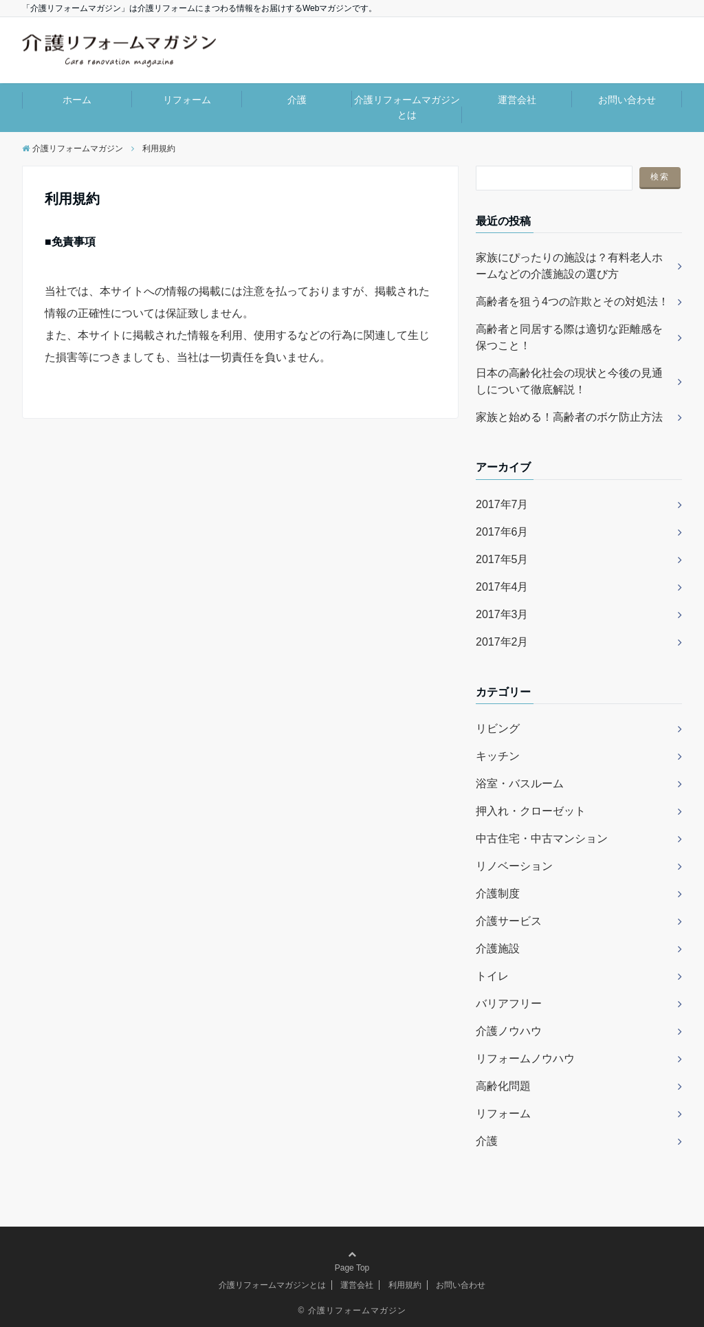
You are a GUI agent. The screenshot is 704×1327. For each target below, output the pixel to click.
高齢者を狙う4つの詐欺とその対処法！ (572, 301)
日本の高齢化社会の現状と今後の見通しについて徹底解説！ (569, 381)
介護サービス (509, 921)
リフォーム (187, 99)
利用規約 (404, 1285)
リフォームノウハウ (525, 1058)
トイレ (492, 976)
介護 (297, 99)
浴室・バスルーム (520, 783)
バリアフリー (509, 1003)
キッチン (498, 756)
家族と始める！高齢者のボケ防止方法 (569, 417)
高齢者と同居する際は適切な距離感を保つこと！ (569, 337)
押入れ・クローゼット (531, 811)
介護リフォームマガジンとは (407, 107)
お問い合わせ (627, 99)
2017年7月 (502, 504)
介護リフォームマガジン (357, 1310)
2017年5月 (502, 559)
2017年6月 (502, 532)
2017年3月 (502, 614)
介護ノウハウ (509, 1031)
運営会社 (517, 99)
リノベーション (514, 866)
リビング (498, 728)
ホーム (77, 99)
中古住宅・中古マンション (542, 838)
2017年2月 (502, 642)
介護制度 (498, 893)
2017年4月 (502, 587)
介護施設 (498, 948)
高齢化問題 (503, 1086)
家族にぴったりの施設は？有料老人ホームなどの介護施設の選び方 (569, 266)
